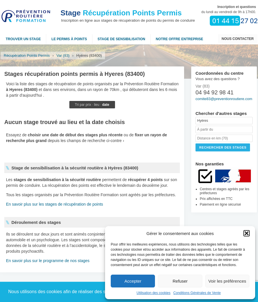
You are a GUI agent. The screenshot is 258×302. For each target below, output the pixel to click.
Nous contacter (238, 39)
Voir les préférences (227, 281)
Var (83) (63, 55)
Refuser (180, 281)
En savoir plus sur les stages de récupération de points (54, 204)
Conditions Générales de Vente (197, 293)
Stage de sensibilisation (121, 39)
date (105, 105)
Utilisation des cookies (154, 293)
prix (88, 105)
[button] (246, 233)
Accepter (132, 281)
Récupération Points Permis (121, 13)
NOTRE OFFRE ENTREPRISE (179, 39)
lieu (96, 105)
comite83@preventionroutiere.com (223, 99)
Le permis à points (69, 39)
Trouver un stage (23, 39)
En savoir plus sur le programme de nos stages (48, 260)
